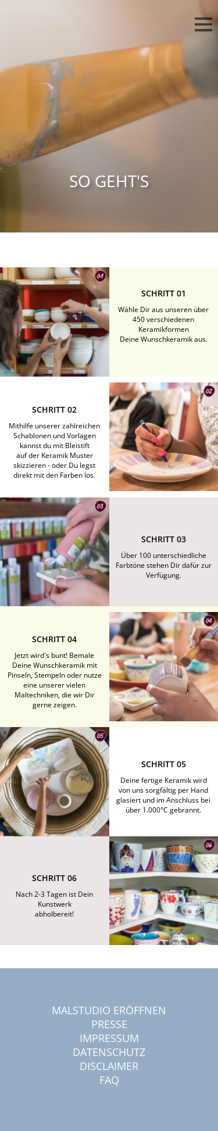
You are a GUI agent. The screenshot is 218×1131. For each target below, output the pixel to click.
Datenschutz (109, 1052)
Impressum (109, 1038)
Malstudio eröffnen (109, 1010)
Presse (109, 1024)
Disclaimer (109, 1066)
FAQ (109, 1080)
